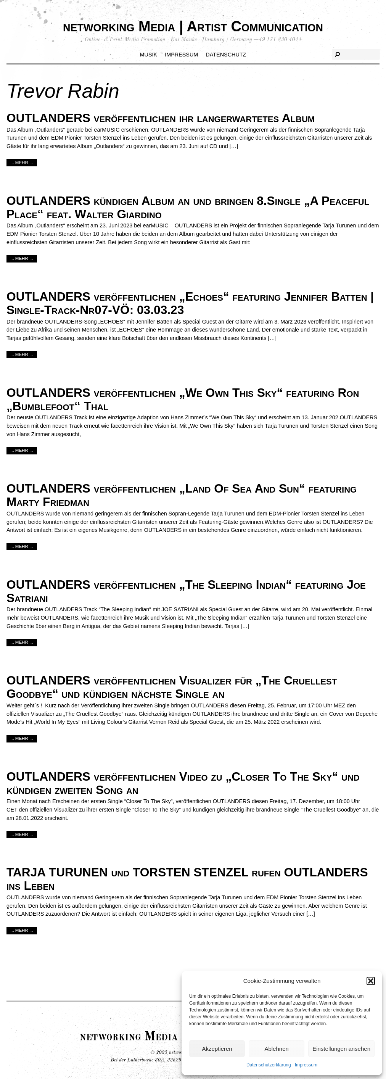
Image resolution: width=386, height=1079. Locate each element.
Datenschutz (226, 55)
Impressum (306, 1065)
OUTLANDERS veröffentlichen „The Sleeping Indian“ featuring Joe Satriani (186, 591)
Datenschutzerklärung (268, 1065)
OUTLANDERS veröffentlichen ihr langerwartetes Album (160, 118)
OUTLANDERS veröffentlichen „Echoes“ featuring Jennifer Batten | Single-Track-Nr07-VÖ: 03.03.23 (190, 303)
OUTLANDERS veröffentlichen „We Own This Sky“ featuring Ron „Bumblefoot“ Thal (182, 399)
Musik (149, 55)
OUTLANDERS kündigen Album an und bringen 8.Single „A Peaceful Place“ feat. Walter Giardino (187, 207)
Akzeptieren (217, 1048)
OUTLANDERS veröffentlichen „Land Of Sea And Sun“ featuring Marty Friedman (181, 495)
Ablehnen (276, 1048)
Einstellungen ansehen (341, 1048)
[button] (371, 981)
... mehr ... (21, 162)
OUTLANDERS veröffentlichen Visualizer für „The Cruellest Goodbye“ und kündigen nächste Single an (171, 687)
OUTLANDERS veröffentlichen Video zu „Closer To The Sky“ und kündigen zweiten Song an (183, 783)
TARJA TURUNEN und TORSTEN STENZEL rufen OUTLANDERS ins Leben (187, 878)
